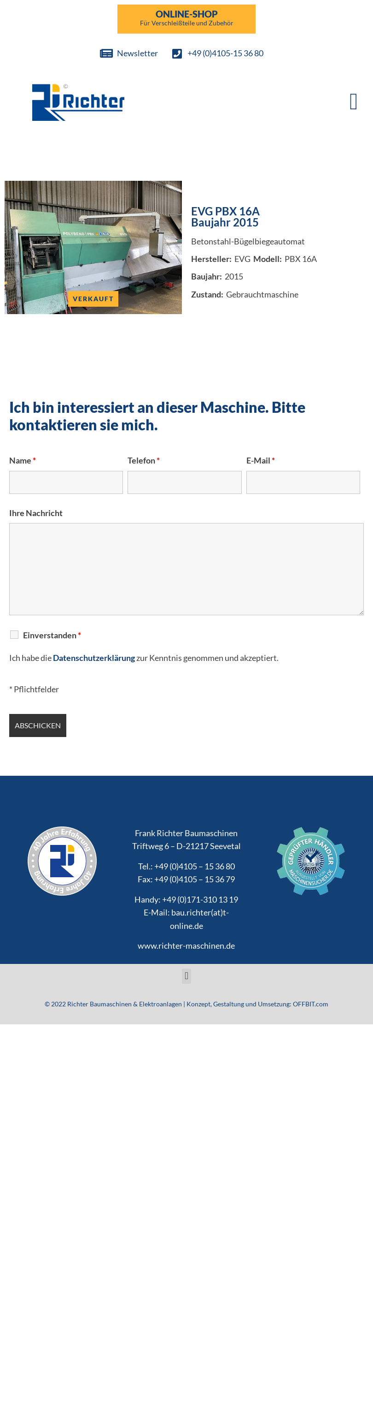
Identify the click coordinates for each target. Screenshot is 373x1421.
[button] (354, 101)
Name (22, 460)
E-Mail (260, 460)
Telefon (144, 460)
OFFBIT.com (310, 1004)
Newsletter (137, 53)
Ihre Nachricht (36, 512)
